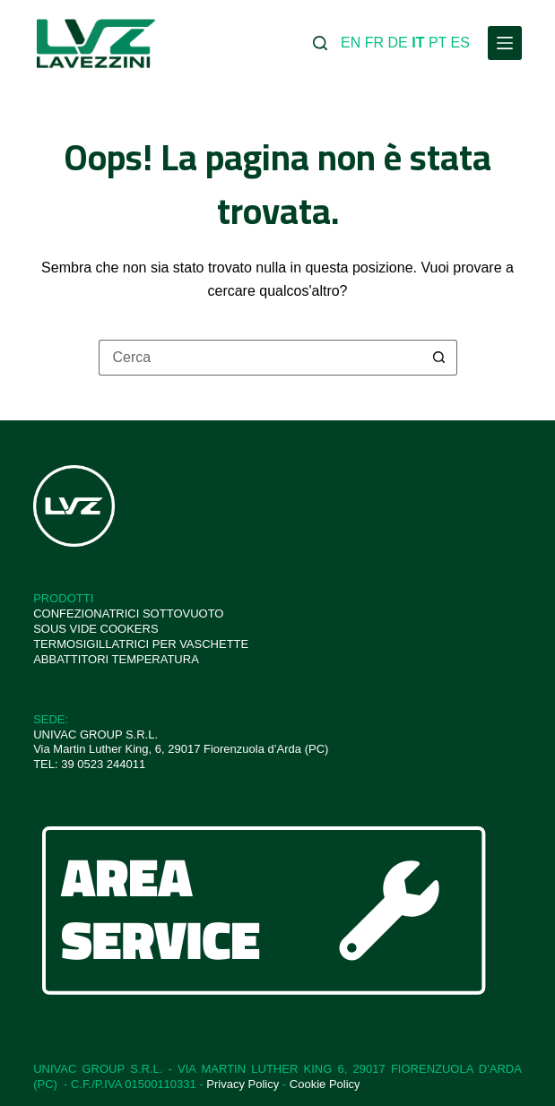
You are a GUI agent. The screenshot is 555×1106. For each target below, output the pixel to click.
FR (374, 42)
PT (438, 42)
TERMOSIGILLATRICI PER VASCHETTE (140, 644)
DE (398, 42)
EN (350, 42)
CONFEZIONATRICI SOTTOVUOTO (128, 613)
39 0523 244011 (103, 764)
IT (418, 42)
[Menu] (505, 43)
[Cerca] (320, 43)
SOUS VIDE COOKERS (95, 628)
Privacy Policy (242, 1084)
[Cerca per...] (260, 358)
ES (460, 42)
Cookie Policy (325, 1084)
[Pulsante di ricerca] (439, 358)
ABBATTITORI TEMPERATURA (116, 659)
